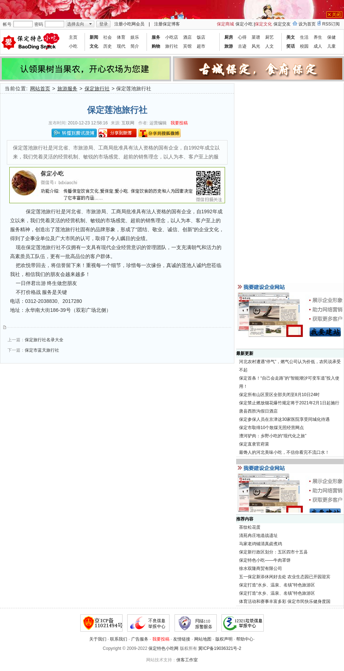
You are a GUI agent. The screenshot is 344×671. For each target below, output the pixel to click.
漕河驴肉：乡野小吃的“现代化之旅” (272, 435)
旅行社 (171, 46)
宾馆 (187, 46)
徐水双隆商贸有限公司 (260, 568)
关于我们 (97, 639)
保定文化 (263, 24)
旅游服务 (67, 88)
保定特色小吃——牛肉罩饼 (265, 560)
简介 (134, 46)
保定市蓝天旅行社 (42, 350)
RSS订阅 (331, 24)
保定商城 (225, 24)
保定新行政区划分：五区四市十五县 (273, 552)
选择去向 (75, 24)
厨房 (228, 37)
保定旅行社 (97, 88)
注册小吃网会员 (129, 24)
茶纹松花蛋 (250, 527)
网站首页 (40, 88)
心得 (242, 37)
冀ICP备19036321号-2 (219, 648)
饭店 (201, 37)
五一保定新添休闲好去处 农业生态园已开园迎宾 (284, 576)
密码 (38, 24)
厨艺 (269, 37)
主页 (73, 37)
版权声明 (224, 639)
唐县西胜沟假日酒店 (258, 411)
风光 (256, 46)
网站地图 (202, 639)
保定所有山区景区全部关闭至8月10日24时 (279, 394)
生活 (304, 37)
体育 (121, 37)
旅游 (228, 46)
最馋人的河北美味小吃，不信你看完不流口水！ (284, 452)
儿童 (331, 46)
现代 (121, 46)
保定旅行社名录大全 (44, 339)
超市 (201, 46)
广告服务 (139, 639)
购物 (156, 46)
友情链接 (181, 639)
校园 (304, 46)
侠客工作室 (187, 659)
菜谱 (256, 37)
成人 (318, 46)
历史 (107, 46)
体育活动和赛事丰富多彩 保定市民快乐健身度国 (284, 601)
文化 (94, 46)
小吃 (73, 46)
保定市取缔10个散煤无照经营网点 (271, 427)
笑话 (290, 46)
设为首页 (307, 24)
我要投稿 (179, 122)
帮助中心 (244, 639)
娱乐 (134, 37)
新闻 (94, 37)
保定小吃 (244, 24)
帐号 (7, 24)
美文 (290, 37)
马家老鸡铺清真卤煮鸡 (260, 543)
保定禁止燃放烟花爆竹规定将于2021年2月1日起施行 (289, 402)
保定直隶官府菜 (254, 444)
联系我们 (118, 639)
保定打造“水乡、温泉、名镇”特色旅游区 (277, 584)
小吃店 (171, 37)
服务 (156, 37)
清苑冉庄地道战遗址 (258, 535)
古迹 (242, 46)
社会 (107, 37)
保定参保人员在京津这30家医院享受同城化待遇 (284, 419)
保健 (331, 37)
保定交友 (282, 24)
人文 (269, 46)
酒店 (187, 37)
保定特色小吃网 (163, 648)
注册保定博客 (167, 24)
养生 (318, 37)
